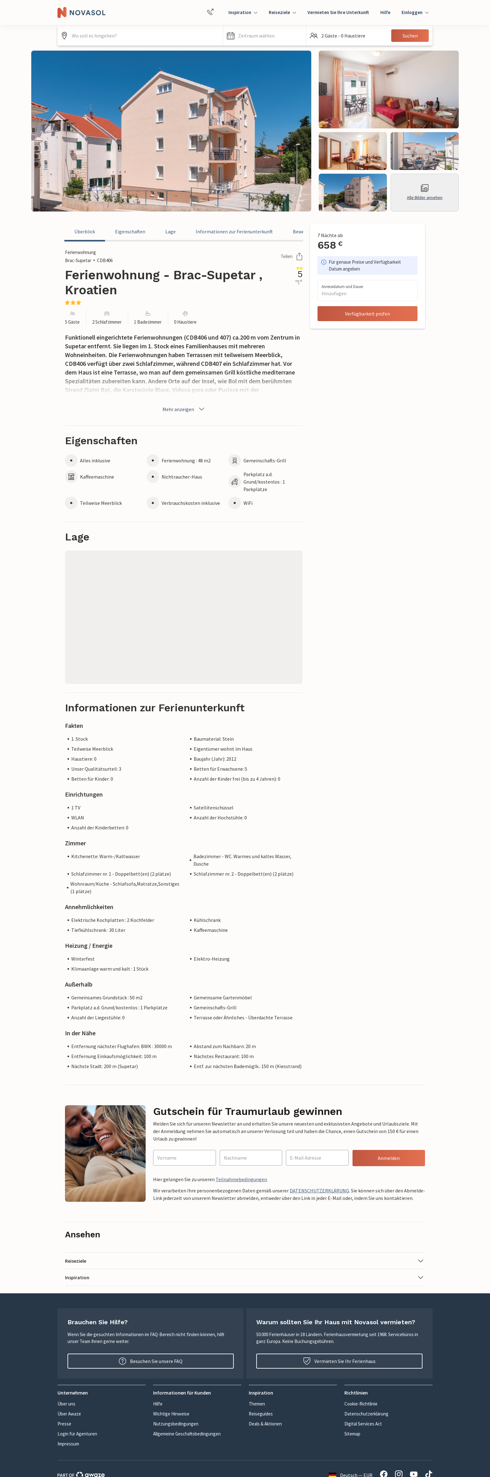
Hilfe (385, 12)
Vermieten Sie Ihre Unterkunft (338, 12)
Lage (170, 231)
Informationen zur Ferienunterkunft (234, 231)
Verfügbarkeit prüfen (367, 314)
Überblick (84, 231)
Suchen (410, 35)
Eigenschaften (130, 231)
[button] (264, 36)
